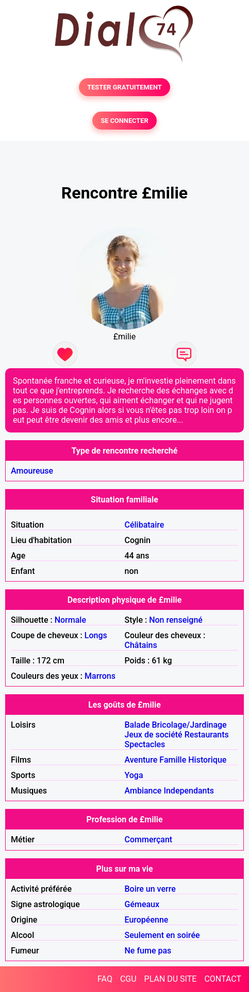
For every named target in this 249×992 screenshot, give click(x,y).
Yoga (134, 775)
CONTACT (222, 979)
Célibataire (144, 525)
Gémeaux (142, 904)
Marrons (100, 676)
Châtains (141, 645)
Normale (70, 620)
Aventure (141, 760)
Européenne (147, 920)
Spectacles (145, 744)
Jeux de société (153, 735)
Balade (137, 725)
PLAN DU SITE (170, 979)
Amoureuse (32, 471)
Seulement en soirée (162, 935)
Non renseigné (176, 620)
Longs (96, 635)
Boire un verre (150, 889)
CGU (128, 979)
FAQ (104, 979)
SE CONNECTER (124, 120)
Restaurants (207, 735)
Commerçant (149, 839)
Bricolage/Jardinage (189, 725)
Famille (172, 760)
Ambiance (143, 791)
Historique (207, 760)
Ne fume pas (148, 950)
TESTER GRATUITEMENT (124, 87)
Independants (188, 791)
